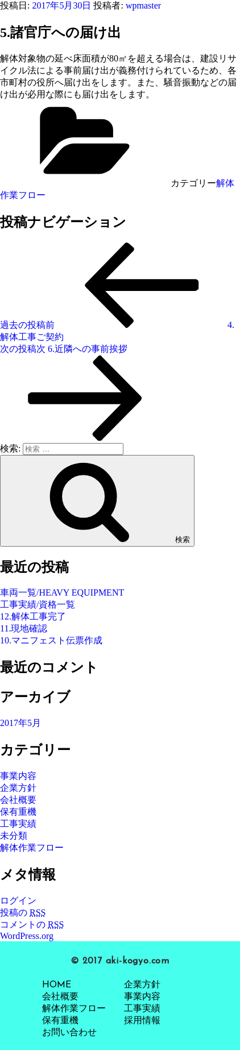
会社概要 (18, 800)
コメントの (32, 924)
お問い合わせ (69, 1032)
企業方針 (18, 788)
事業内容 (18, 776)
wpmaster (143, 5)
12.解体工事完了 (33, 616)
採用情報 (142, 1021)
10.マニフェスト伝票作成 (51, 640)
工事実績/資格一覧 (37, 604)
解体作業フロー (32, 847)
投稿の (22, 912)
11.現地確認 (23, 628)
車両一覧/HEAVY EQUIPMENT (62, 592)
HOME (56, 985)
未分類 (13, 835)
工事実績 (18, 823)
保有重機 (18, 812)
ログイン (18, 900)
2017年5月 (20, 723)
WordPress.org (26, 936)
